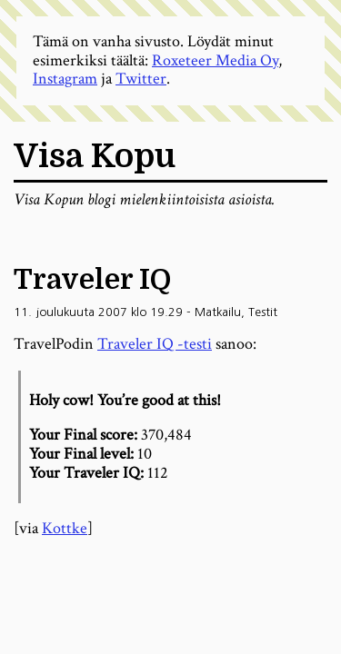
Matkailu (218, 312)
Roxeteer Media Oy (215, 60)
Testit (262, 312)
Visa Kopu (95, 156)
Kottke (64, 528)
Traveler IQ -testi (154, 343)
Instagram (65, 78)
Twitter (140, 78)
